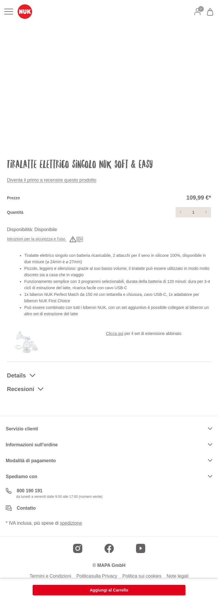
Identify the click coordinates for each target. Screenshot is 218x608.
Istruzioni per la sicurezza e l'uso (45, 239)
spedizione (71, 523)
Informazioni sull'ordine (32, 444)
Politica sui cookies (141, 576)
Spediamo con (21, 476)
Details (16, 375)
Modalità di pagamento (31, 460)
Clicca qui (115, 333)
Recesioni (20, 389)
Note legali (178, 576)
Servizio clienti (22, 428)
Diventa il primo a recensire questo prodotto (51, 180)
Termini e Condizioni (50, 576)
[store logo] (25, 11)
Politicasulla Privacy (96, 576)
